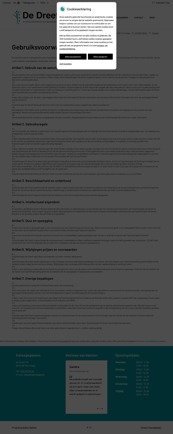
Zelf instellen (65, 63)
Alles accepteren (73, 56)
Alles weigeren (100, 56)
